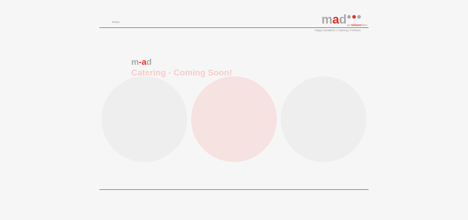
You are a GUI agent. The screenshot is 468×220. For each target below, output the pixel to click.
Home (116, 22)
